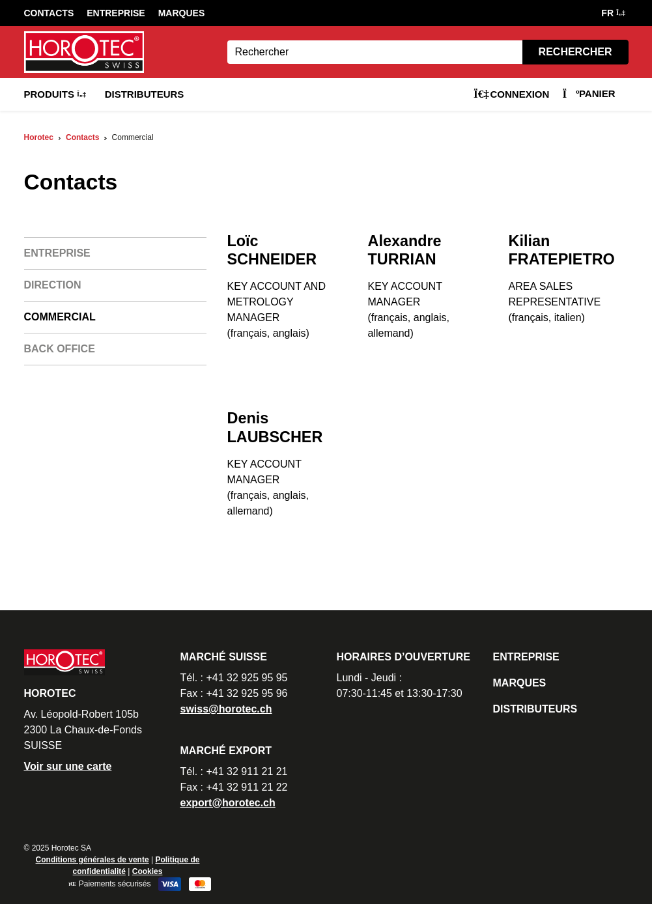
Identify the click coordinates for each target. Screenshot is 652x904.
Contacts (49, 13)
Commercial (60, 316)
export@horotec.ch (228, 802)
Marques (181, 13)
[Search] (374, 52)
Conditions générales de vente (92, 859)
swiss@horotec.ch (226, 708)
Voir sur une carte (68, 766)
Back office (59, 348)
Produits (54, 94)
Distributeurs (144, 94)
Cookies (147, 871)
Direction (52, 284)
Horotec (38, 137)
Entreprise (116, 13)
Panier (588, 93)
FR (612, 13)
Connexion (511, 94)
